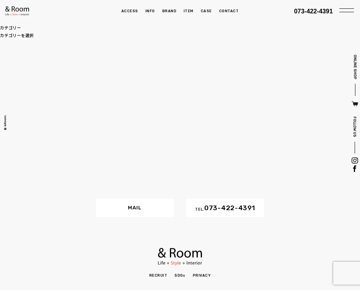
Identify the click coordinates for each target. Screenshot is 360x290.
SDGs (180, 275)
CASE (206, 11)
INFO (150, 11)
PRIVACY (202, 275)
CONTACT (229, 11)
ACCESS (129, 11)
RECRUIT (158, 275)
